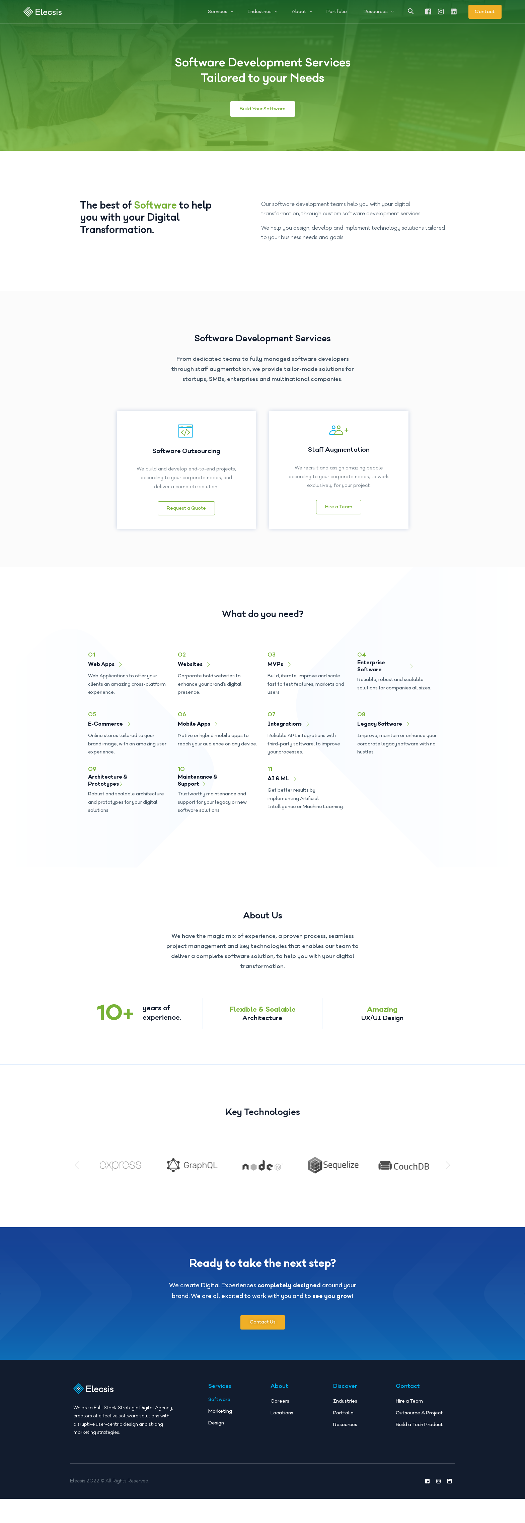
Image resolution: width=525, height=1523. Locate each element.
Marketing (220, 1411)
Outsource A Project (419, 1413)
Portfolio (343, 1413)
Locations (282, 1413)
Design (216, 1423)
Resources (345, 1424)
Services (219, 1386)
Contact (485, 11)
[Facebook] (428, 11)
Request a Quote (186, 508)
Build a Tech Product (419, 1424)
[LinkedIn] (453, 11)
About (279, 1386)
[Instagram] (441, 11)
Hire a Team (338, 507)
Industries (345, 1401)
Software (219, 1399)
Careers (280, 1401)
